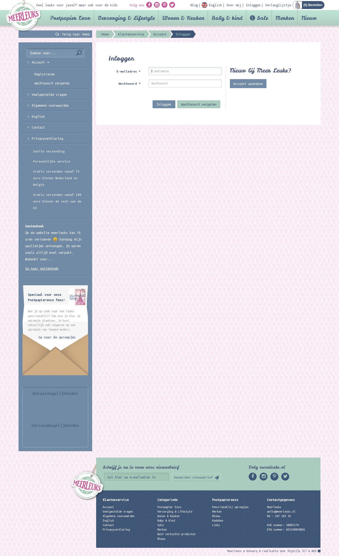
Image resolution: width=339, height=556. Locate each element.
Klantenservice (116, 499)
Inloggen (164, 104)
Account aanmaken (248, 83)
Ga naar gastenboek (42, 268)
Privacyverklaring (47, 138)
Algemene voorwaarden (50, 105)
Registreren (44, 74)
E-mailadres (129, 71)
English (38, 116)
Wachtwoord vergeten (198, 104)
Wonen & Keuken (183, 17)
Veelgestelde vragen (118, 511)
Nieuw (308, 17)
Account (108, 507)
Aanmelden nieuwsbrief (193, 477)
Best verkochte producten (176, 534)
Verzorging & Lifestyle (126, 17)
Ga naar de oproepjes (56, 337)
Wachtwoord (129, 83)
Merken (284, 17)
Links (216, 525)
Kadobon (217, 520)
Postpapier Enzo (70, 17)
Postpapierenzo (225, 499)
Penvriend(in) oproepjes (230, 507)
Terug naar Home (75, 34)
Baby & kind (227, 17)
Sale (262, 17)
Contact (38, 127)
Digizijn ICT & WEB (302, 551)
